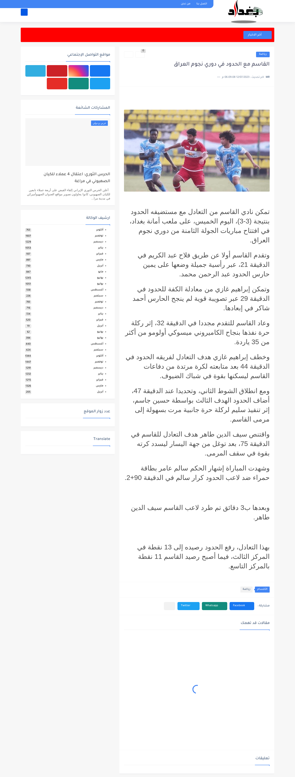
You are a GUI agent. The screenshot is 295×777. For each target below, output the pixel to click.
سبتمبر (98, 296)
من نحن (185, 4)
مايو (100, 272)
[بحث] (24, 15)
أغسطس (97, 290)
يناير (100, 248)
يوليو (100, 284)
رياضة (263, 54)
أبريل (100, 266)
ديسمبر (98, 242)
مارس (99, 260)
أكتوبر (99, 230)
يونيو (100, 278)
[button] (242, 606)
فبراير (99, 254)
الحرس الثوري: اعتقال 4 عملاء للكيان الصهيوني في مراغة (77, 178)
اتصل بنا (201, 4)
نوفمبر (99, 236)
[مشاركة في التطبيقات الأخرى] (169, 606)
